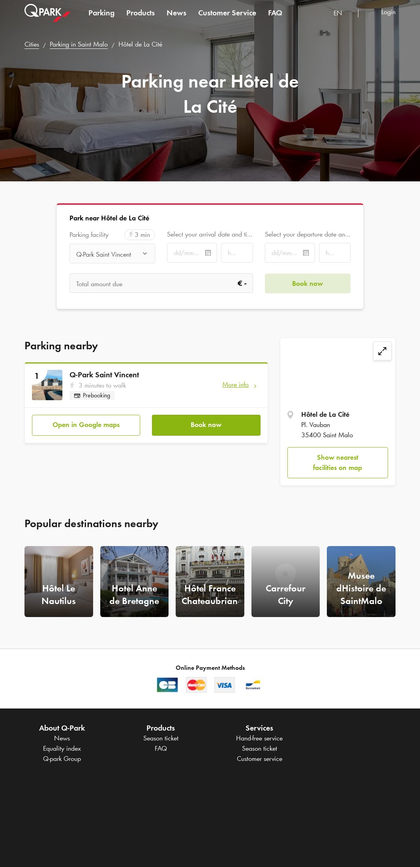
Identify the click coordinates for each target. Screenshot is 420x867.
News (176, 17)
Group (62, 758)
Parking (101, 17)
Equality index (62, 748)
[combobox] (343, 19)
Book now (206, 424)
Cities (31, 44)
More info (235, 384)
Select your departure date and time (308, 234)
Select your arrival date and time (210, 234)
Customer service (259, 758)
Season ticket (160, 738)
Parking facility (89, 235)
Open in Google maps (86, 424)
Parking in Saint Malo (79, 44)
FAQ (275, 17)
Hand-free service (259, 738)
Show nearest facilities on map (337, 462)
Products (140, 17)
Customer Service (227, 17)
